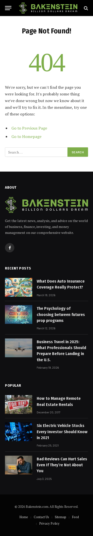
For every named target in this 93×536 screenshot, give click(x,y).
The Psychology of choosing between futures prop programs (61, 314)
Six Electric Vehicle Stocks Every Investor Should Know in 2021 (62, 431)
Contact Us (41, 517)
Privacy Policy (49, 523)
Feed (75, 517)
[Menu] (8, 8)
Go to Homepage (26, 136)
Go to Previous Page (29, 128)
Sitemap (60, 517)
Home (23, 517)
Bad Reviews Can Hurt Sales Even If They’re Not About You (62, 465)
